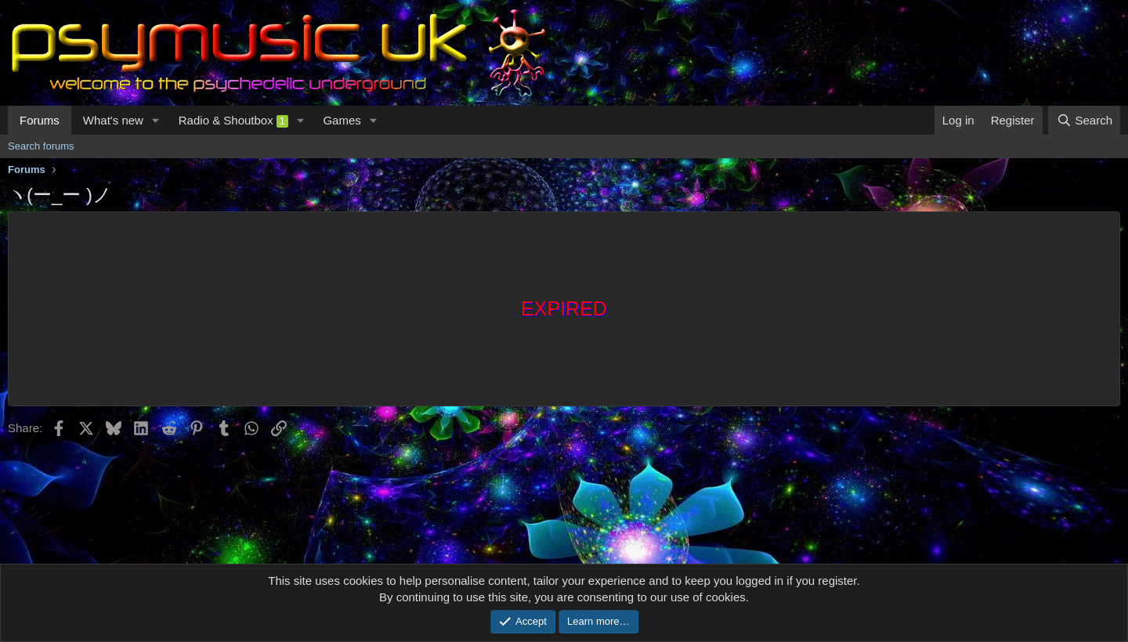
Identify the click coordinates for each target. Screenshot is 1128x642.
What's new (113, 120)
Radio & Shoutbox (233, 121)
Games (341, 120)
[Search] (1084, 120)
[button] (156, 120)
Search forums (41, 146)
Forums (40, 120)
